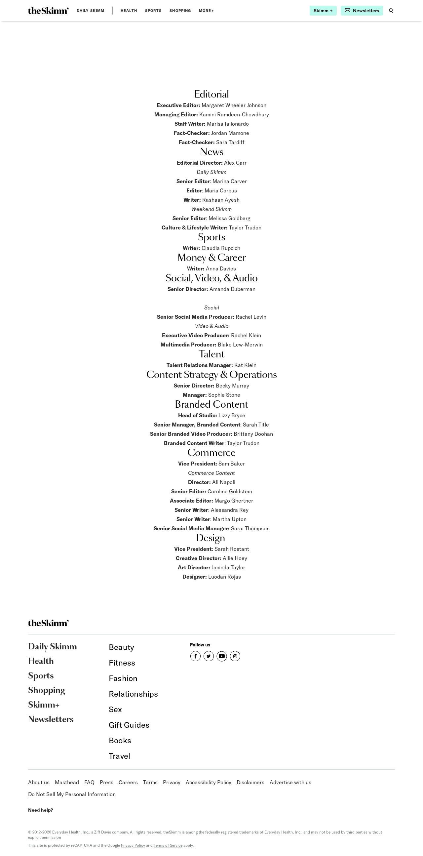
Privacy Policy (133, 845)
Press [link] (106, 782)
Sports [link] (153, 10)
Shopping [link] (180, 10)
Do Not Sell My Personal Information (72, 794)
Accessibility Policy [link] (208, 782)
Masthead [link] (67, 782)
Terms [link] (150, 782)
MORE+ (206, 10)
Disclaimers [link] (250, 782)
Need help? (40, 810)
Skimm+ (43, 705)
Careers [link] (128, 782)
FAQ (89, 782)
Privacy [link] (171, 782)
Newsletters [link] (51, 720)
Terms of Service (168, 845)
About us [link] (39, 782)
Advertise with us (290, 782)
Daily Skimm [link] (90, 10)
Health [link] (129, 10)
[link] (48, 10)
